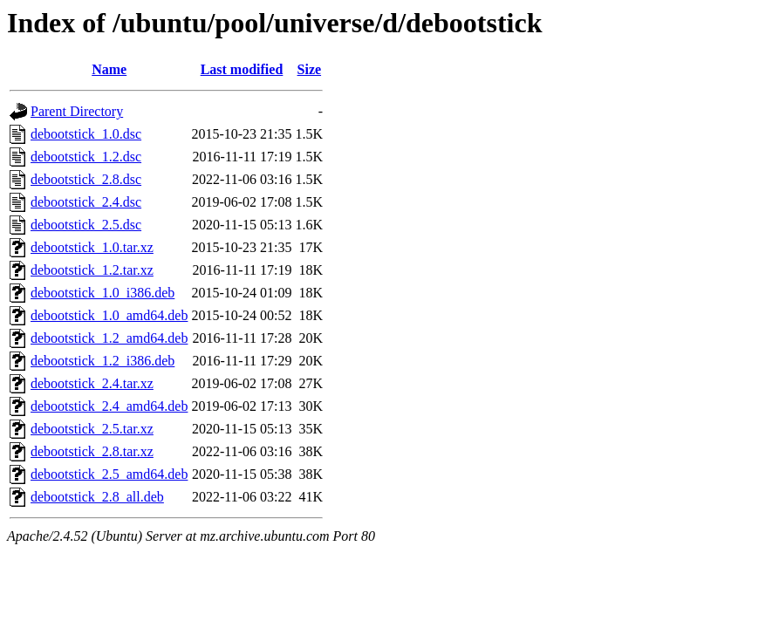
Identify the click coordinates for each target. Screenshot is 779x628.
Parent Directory (77, 111)
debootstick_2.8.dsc (86, 179)
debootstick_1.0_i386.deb (102, 292)
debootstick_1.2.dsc (86, 156)
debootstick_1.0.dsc (86, 133)
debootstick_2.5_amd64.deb (109, 474)
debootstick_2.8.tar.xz (92, 451)
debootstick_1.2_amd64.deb (109, 338)
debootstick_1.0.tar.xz (92, 247)
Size (309, 69)
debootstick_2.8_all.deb (97, 496)
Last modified (242, 69)
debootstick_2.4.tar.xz (92, 383)
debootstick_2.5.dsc (86, 224)
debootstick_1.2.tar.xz (92, 270)
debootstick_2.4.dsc (86, 202)
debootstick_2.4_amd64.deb (109, 406)
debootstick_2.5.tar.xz (92, 428)
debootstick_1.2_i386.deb (102, 360)
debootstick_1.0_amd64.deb (109, 315)
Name (109, 69)
